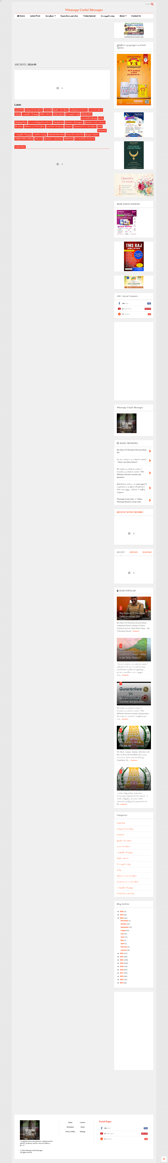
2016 (122, 976)
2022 (122, 957)
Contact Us (136, 16)
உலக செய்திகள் (96, 110)
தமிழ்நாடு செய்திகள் (33, 110)
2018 (122, 970)
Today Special (89, 16)
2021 (122, 960)
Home (21, 16)
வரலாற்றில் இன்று (89, 118)
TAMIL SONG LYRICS (24, 139)
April (123, 944)
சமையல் (38, 139)
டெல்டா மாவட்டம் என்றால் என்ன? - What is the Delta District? (132, 654)
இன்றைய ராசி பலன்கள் (95, 122)
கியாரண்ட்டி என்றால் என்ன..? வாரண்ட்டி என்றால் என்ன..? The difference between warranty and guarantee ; (132, 695)
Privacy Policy (70, 1132)
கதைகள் (68, 126)
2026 (122, 911)
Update (17, 114)
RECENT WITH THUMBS (130, 512)
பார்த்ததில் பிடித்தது (23, 135)
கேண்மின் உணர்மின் (69, 16)
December (125, 921)
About (123, 16)
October (124, 924)
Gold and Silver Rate (56, 135)
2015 (122, 979)
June (123, 937)
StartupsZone (58, 122)
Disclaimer (70, 1127)
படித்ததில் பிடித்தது (30, 114)
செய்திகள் (50, 16)
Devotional (102, 130)
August (124, 930)
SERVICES (68, 139)
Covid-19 (47, 110)
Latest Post (35, 16)
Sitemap (82, 1132)
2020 (122, 963)
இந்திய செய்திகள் (60, 110)
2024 (122, 918)
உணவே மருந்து (40, 135)
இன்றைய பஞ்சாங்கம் (53, 139)
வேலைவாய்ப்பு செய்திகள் (85, 126)
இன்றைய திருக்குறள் (74, 122)
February (124, 947)
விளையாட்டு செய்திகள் (35, 126)
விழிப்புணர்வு (46, 114)
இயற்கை (19, 126)
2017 (122, 973)
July (122, 934)
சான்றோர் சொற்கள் (55, 126)
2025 (122, 915)
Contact (82, 1122)
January (124, 950)
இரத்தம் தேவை (92, 135)
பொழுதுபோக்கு (107, 16)
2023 (122, 953)
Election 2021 (86, 114)
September (125, 927)
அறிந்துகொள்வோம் (78, 110)
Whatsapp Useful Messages (84, 10)
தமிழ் (101, 118)
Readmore (136, 631)
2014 (122, 983)
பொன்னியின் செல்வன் (84, 139)
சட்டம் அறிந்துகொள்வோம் (40, 122)
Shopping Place (21, 122)
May (122, 940)
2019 (122, 966)
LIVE (100, 126)
